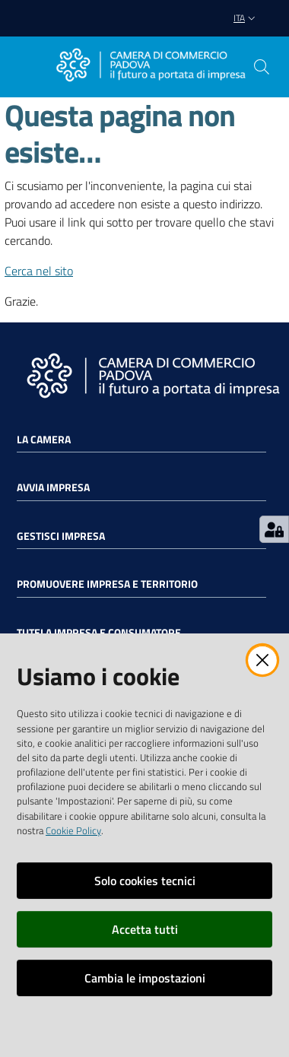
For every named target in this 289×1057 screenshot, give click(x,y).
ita (246, 18)
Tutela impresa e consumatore (99, 633)
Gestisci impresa (61, 536)
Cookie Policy (73, 830)
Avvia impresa (53, 487)
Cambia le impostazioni (144, 978)
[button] (261, 67)
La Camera (44, 439)
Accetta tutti (145, 929)
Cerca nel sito (39, 271)
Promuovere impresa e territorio (107, 584)
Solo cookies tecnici (144, 880)
